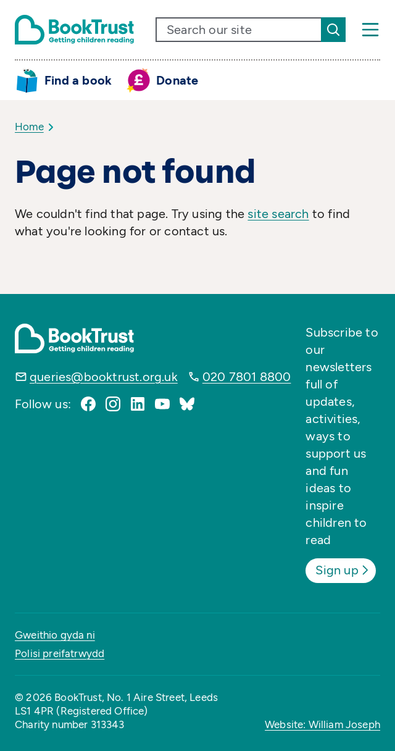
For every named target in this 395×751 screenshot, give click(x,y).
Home (29, 126)
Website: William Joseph (322, 724)
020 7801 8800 (246, 376)
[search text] (239, 29)
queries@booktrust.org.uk (104, 376)
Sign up (342, 570)
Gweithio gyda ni (55, 635)
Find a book (78, 80)
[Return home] (74, 29)
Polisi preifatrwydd (59, 653)
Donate (177, 80)
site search (278, 213)
